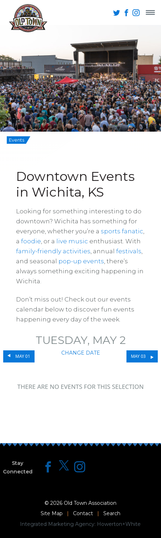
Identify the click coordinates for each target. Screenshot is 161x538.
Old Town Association (90, 503)
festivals (128, 251)
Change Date (80, 353)
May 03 (138, 356)
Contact (83, 513)
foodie (31, 241)
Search (111, 513)
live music (72, 241)
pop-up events (81, 261)
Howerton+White (119, 524)
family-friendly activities (53, 251)
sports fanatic (122, 231)
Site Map (52, 513)
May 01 (22, 356)
